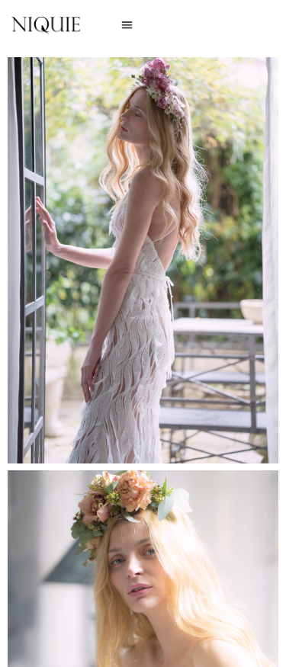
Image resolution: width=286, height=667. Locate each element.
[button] (127, 25)
